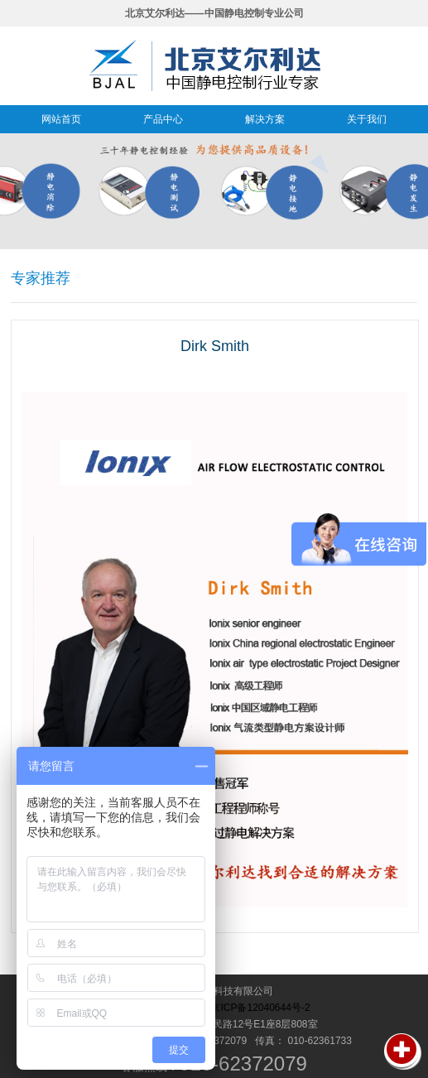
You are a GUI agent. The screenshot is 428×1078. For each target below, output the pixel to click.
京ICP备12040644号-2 (260, 1007)
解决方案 (265, 119)
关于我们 (367, 119)
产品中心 (163, 119)
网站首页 (61, 119)
